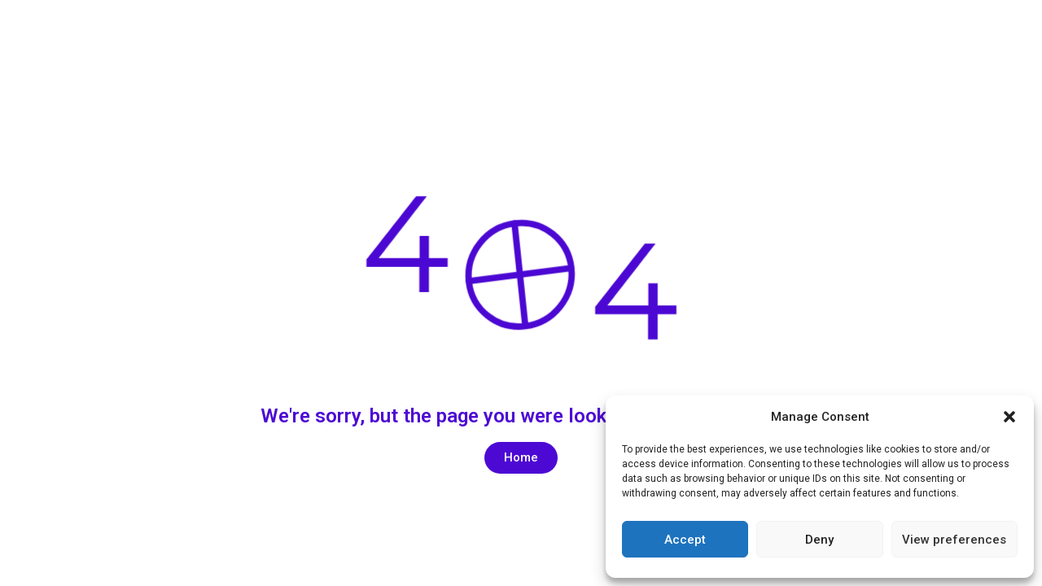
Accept (685, 539)
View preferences (954, 539)
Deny (819, 539)
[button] (1009, 417)
